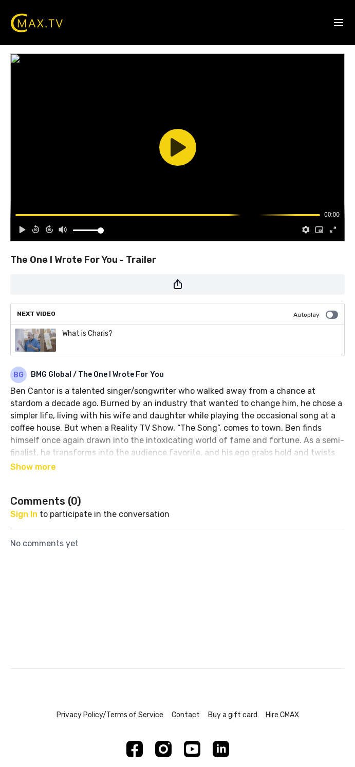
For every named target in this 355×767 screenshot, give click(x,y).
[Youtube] (192, 749)
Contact (186, 715)
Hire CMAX (282, 715)
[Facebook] (134, 749)
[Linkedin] (221, 749)
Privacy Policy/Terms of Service (110, 715)
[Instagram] (163, 749)
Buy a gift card (232, 715)
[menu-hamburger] (338, 22)
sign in (24, 514)
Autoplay (315, 315)
